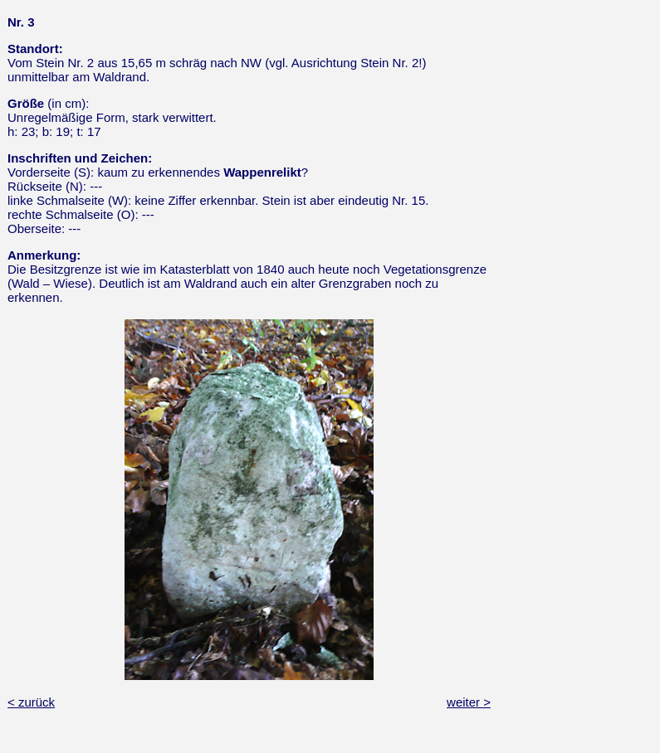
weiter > (469, 702)
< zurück (31, 702)
